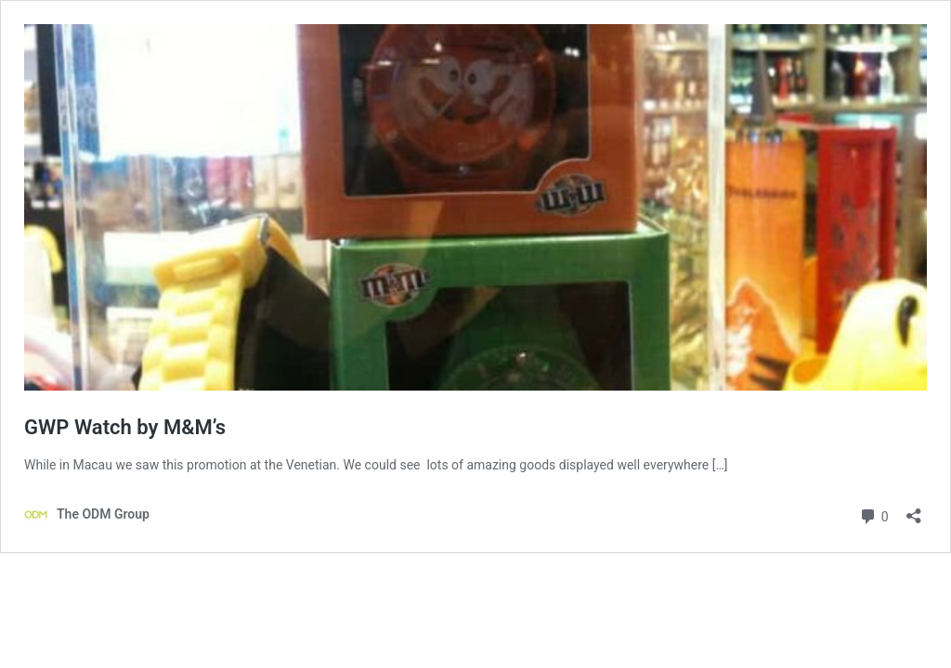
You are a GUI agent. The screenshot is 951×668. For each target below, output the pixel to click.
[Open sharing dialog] (914, 509)
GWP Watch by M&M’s (125, 427)
